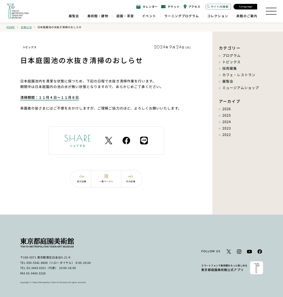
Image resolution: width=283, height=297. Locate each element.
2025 (226, 115)
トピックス (231, 61)
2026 (226, 108)
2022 (226, 134)
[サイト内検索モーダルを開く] (218, 6)
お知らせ (26, 27)
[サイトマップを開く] (271, 11)
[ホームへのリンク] (17, 11)
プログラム (231, 55)
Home (10, 27)
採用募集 (229, 68)
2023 (226, 128)
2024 (226, 121)
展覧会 (227, 81)
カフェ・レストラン (238, 74)
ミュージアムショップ (240, 87)
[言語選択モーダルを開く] (245, 6)
